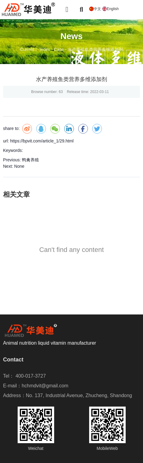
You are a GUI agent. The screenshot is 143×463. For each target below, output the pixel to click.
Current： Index (35, 49)
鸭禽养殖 (30, 159)
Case (59, 49)
